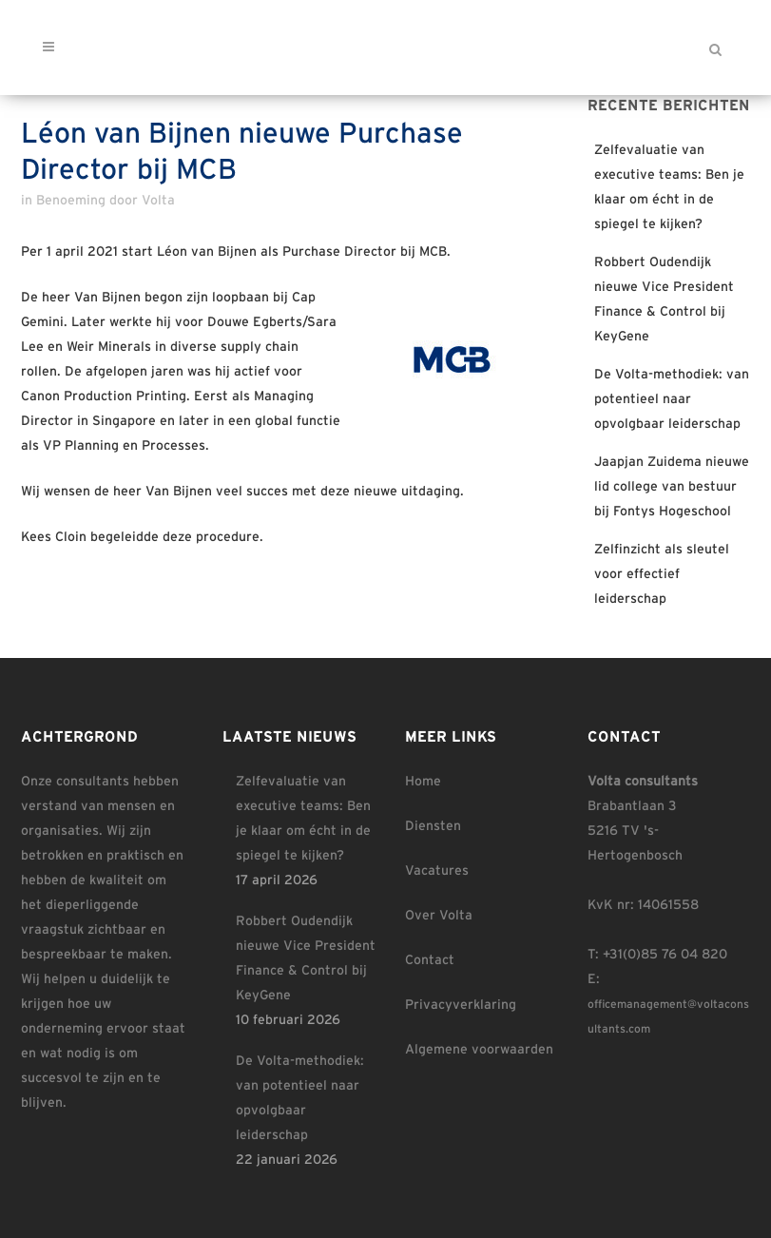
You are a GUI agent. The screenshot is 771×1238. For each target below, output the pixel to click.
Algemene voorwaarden (479, 1049)
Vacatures (437, 871)
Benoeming (71, 200)
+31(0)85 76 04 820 (665, 954)
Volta (158, 200)
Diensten (433, 826)
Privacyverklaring (460, 1005)
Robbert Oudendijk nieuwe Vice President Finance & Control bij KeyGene (306, 958)
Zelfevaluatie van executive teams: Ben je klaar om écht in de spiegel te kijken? (303, 818)
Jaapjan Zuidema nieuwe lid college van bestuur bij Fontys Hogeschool (671, 486)
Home (423, 781)
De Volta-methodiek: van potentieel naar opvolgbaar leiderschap (671, 399)
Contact (429, 960)
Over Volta (438, 915)
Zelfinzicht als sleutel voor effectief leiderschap (661, 574)
